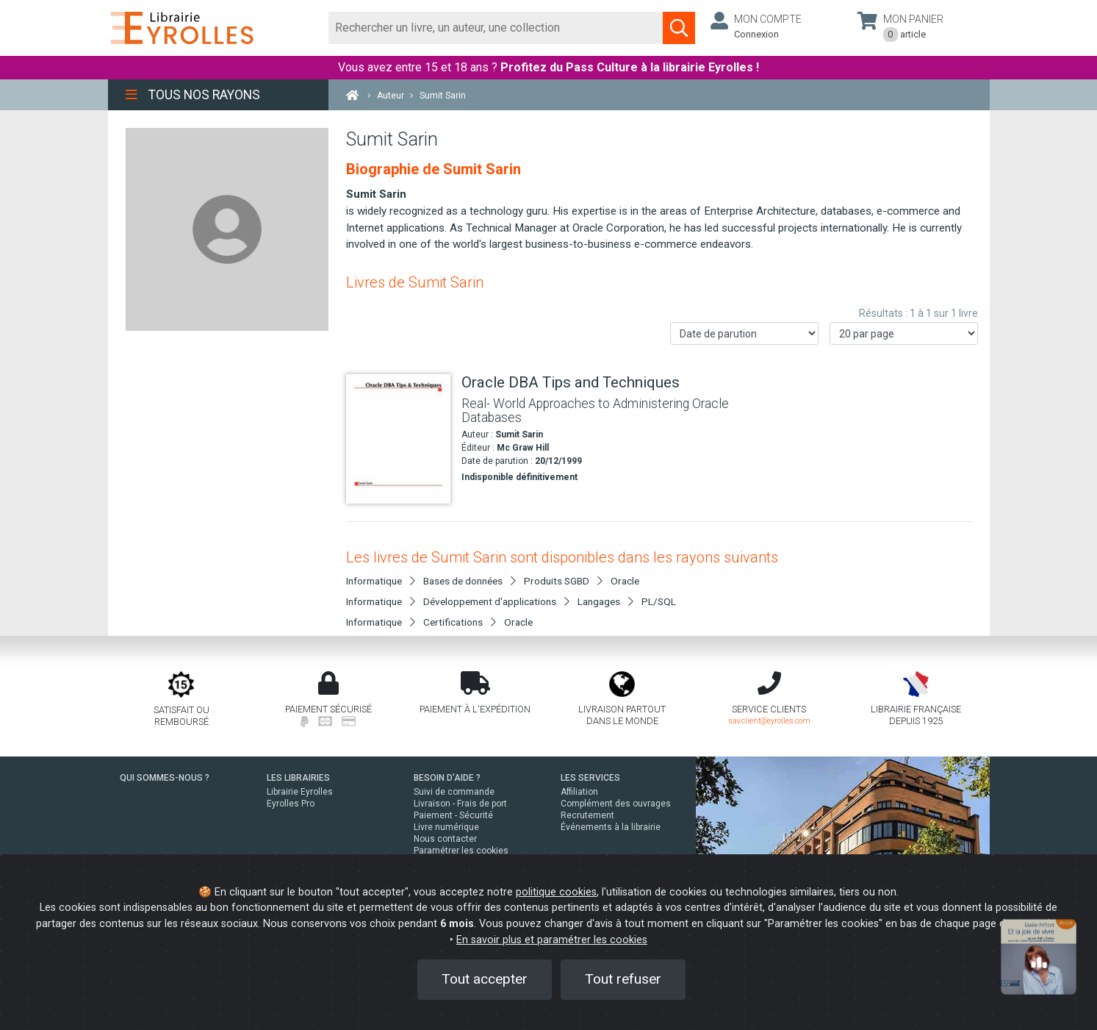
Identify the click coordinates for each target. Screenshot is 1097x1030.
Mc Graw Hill (523, 448)
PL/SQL (658, 601)
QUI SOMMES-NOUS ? (164, 778)
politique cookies (556, 892)
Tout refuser (623, 978)
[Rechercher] (496, 28)
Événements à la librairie (611, 827)
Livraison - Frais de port (460, 803)
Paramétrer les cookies (461, 850)
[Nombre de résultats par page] (904, 333)
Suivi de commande (454, 792)
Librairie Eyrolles (300, 792)
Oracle (625, 581)
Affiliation (579, 792)
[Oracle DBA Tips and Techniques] (398, 438)
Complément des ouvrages (616, 803)
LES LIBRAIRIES (298, 778)
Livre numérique (446, 827)
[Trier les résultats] (744, 333)
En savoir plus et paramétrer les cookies (551, 940)
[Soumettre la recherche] (679, 28)
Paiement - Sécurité (453, 815)
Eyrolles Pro (290, 803)
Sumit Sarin (519, 434)
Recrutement (587, 815)
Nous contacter (445, 839)
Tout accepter (485, 978)
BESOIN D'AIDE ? (447, 778)
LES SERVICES (590, 778)
